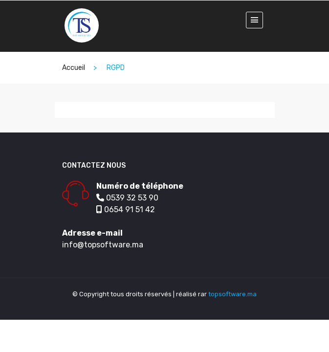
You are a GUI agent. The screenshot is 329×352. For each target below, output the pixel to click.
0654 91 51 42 (125, 209)
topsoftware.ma (232, 294)
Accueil (73, 68)
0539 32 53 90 (127, 197)
